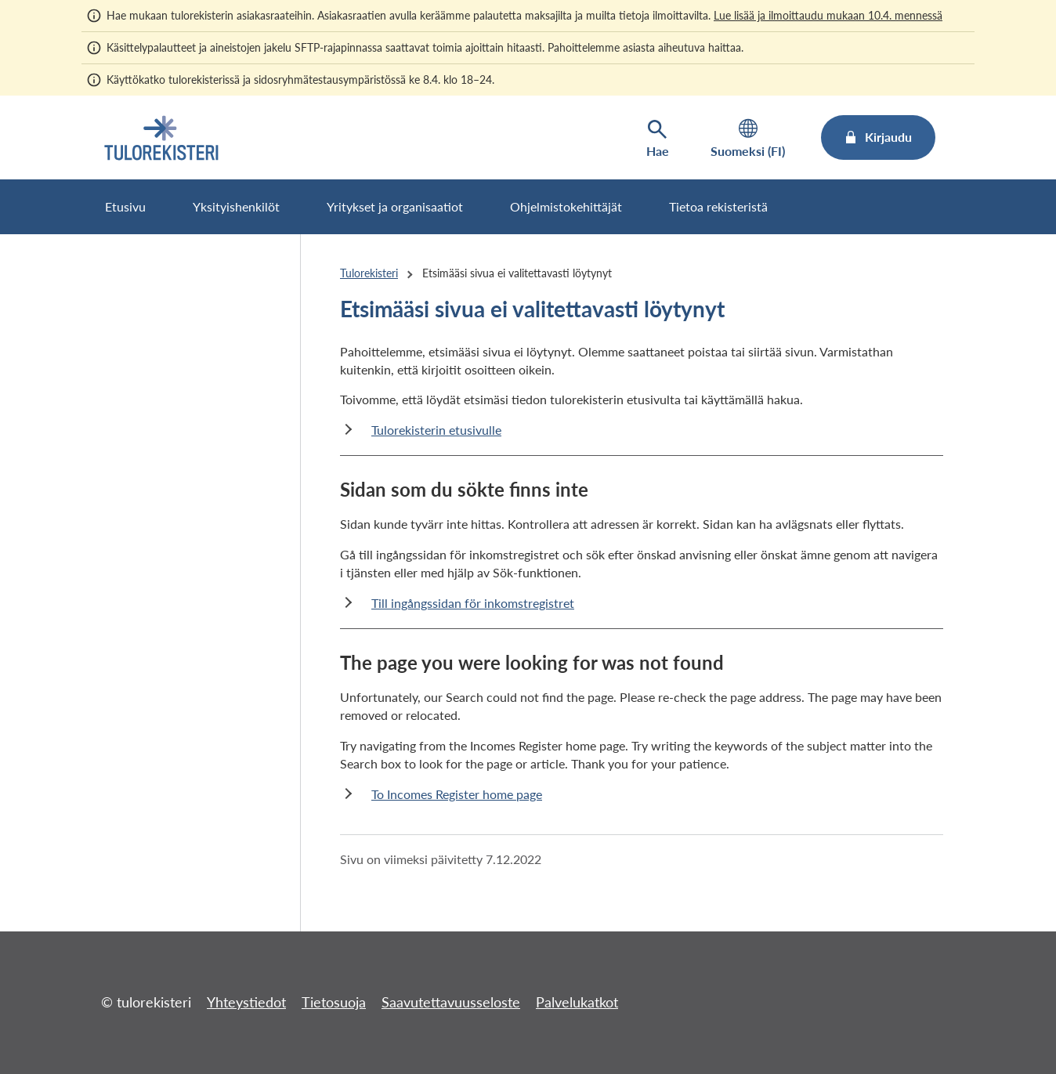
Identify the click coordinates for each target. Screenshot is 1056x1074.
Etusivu (125, 206)
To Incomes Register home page (456, 794)
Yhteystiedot (246, 1002)
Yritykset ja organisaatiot (395, 206)
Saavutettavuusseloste (451, 1002)
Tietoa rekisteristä (718, 206)
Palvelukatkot (577, 1002)
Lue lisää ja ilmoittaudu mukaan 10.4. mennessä (828, 15)
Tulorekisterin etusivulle (436, 429)
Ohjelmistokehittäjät (566, 206)
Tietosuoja (334, 1002)
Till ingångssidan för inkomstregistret (472, 602)
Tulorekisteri (369, 273)
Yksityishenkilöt (236, 206)
